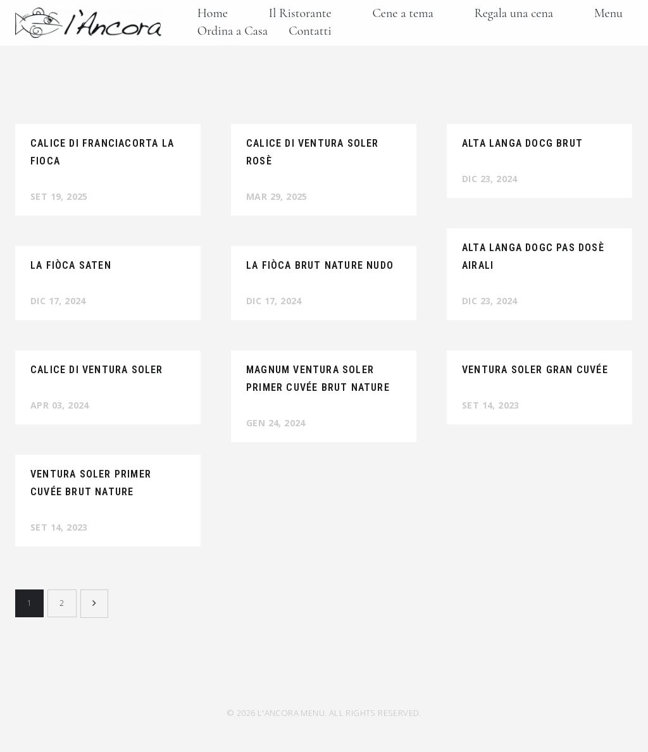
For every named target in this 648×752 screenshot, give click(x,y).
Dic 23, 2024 (490, 179)
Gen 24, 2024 (276, 423)
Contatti (310, 31)
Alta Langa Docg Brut (522, 143)
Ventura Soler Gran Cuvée (535, 370)
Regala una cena (514, 13)
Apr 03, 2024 (59, 405)
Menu (608, 13)
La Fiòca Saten (70, 265)
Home (212, 13)
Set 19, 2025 (59, 196)
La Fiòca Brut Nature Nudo (320, 265)
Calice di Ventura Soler (96, 370)
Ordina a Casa (232, 31)
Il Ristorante (300, 13)
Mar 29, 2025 (277, 196)
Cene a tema (402, 13)
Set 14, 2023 (491, 405)
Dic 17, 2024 (58, 301)
